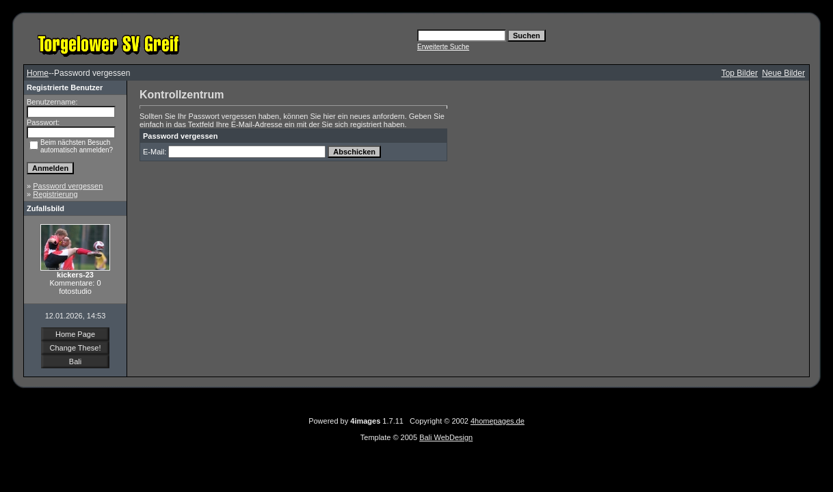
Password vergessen (68, 186)
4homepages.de (498, 421)
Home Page (75, 334)
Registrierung (55, 194)
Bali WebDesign (446, 437)
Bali (75, 361)
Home (38, 73)
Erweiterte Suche (443, 47)
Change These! (75, 348)
